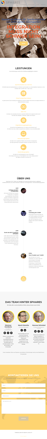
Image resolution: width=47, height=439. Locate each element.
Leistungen (22, 6)
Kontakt (43, 6)
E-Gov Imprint (23, 436)
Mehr (23, 43)
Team (37, 6)
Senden (23, 418)
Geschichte (31, 6)
